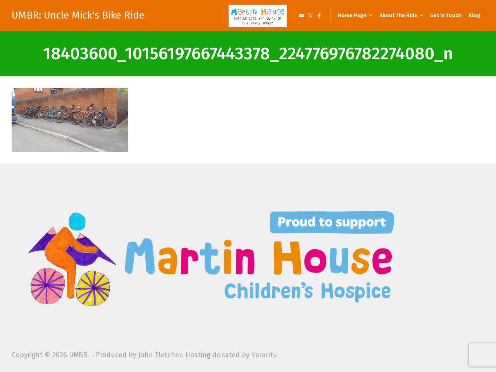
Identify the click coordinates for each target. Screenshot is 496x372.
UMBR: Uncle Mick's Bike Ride (78, 15)
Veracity (263, 355)
